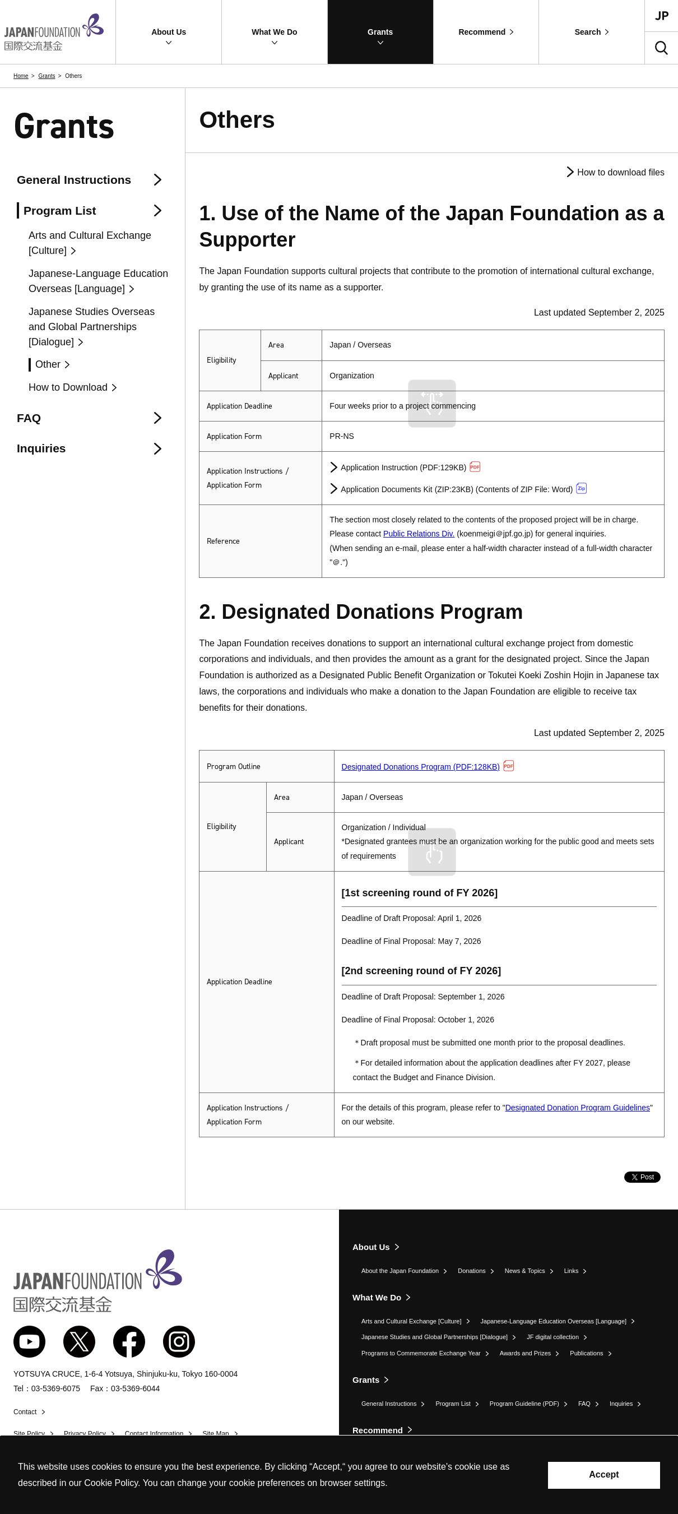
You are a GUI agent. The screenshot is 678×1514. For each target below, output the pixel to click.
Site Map (215, 1434)
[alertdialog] (339, 1475)
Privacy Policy (85, 1434)
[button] (168, 32)
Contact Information (154, 1434)
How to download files (621, 172)
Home (21, 76)
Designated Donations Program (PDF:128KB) (428, 766)
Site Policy (29, 1434)
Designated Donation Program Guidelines (577, 1107)
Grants (46, 76)
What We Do (376, 1297)
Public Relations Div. (418, 533)
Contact (24, 1412)
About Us (371, 1247)
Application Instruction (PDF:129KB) (410, 467)
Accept (604, 1474)
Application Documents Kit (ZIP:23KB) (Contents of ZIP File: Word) (464, 488)
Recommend (377, 1430)
